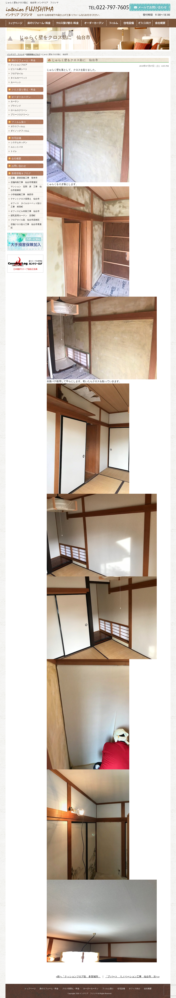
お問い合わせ (19, 166)
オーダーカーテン (21, 97)
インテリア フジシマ (88, 993)
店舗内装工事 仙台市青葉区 (24, 182)
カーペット (16, 82)
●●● (15, 23)
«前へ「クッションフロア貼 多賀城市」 (78, 976)
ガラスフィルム (18, 126)
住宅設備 (16, 138)
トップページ (30, 988)
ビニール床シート (19, 69)
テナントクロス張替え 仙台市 (25, 199)
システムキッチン (19, 142)
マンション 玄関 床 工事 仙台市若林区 (26, 188)
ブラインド (16, 106)
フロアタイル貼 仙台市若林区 (25, 220)
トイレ (14, 151)
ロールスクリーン (19, 110)
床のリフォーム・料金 (24, 60)
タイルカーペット (19, 78)
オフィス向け (134, 988)
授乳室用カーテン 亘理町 (23, 215)
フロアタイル (17, 73)
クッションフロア (19, 65)
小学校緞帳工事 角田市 (22, 194)
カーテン (15, 101)
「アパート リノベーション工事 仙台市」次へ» (132, 976)
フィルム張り (19, 122)
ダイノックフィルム (20, 131)
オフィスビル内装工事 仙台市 (25, 211)
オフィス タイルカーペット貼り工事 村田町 (26, 205)
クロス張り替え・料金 (24, 89)
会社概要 (16, 158)
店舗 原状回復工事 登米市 (24, 178)
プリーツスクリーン (20, 114)
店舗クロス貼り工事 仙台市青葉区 (26, 226)
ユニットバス (17, 147)
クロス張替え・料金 (70, 988)
